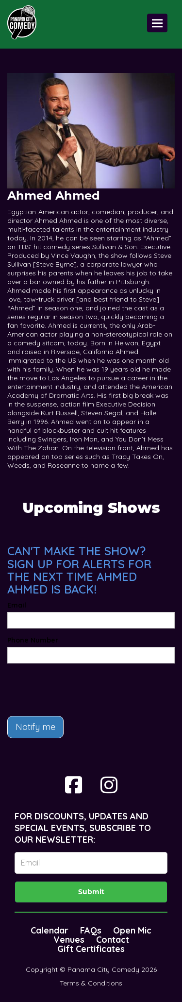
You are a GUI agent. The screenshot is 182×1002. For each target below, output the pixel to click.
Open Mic (132, 930)
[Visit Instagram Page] (108, 785)
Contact (112, 939)
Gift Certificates (91, 948)
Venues (68, 939)
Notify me (35, 726)
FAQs (90, 930)
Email (16, 605)
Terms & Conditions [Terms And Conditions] (91, 983)
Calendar (49, 930)
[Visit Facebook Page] (73, 785)
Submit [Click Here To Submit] (91, 891)
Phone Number (32, 640)
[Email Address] (91, 863)
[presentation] (81, 690)
